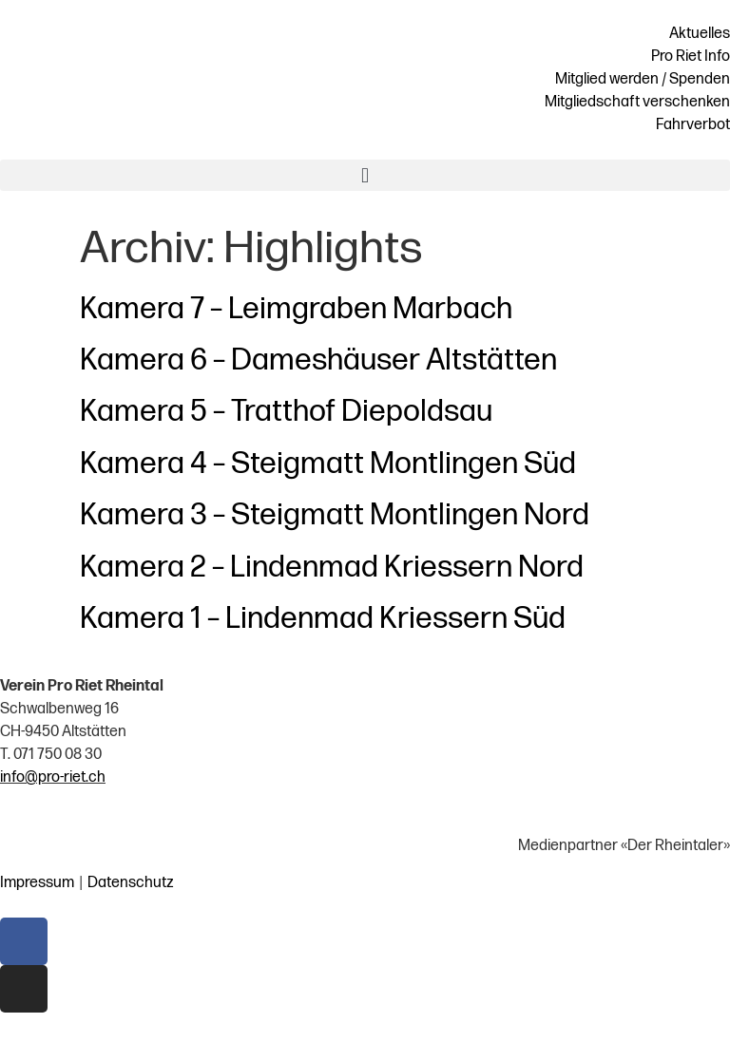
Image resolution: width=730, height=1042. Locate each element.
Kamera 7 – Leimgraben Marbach (296, 309)
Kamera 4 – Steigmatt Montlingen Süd (328, 464)
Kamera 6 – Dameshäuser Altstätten (318, 360)
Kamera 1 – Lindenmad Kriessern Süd (323, 618)
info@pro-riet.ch (53, 777)
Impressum (37, 883)
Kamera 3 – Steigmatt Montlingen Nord (334, 515)
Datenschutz (130, 883)
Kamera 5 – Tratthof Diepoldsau (286, 411)
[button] (365, 175)
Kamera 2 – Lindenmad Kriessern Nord (332, 567)
